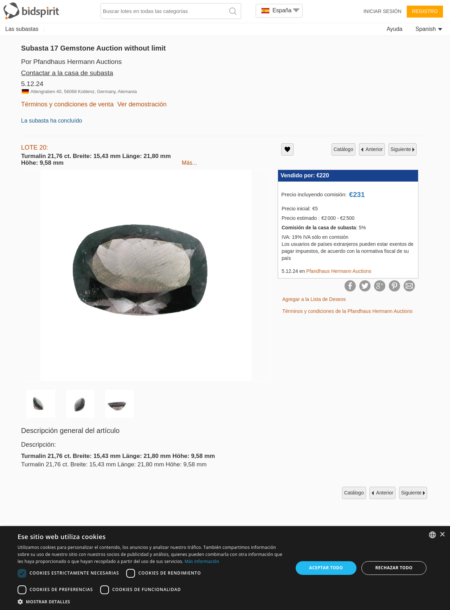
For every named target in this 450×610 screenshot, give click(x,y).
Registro (425, 11)
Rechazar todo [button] (393, 568)
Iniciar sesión (382, 11)
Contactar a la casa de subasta (67, 73)
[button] (151, 601)
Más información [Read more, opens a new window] (202, 561)
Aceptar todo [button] (326, 568)
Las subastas (21, 29)
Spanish (429, 29)
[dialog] (225, 568)
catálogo (343, 149)
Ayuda (395, 29)
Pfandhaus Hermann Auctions (338, 271)
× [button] (442, 534)
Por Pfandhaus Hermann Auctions (71, 61)
